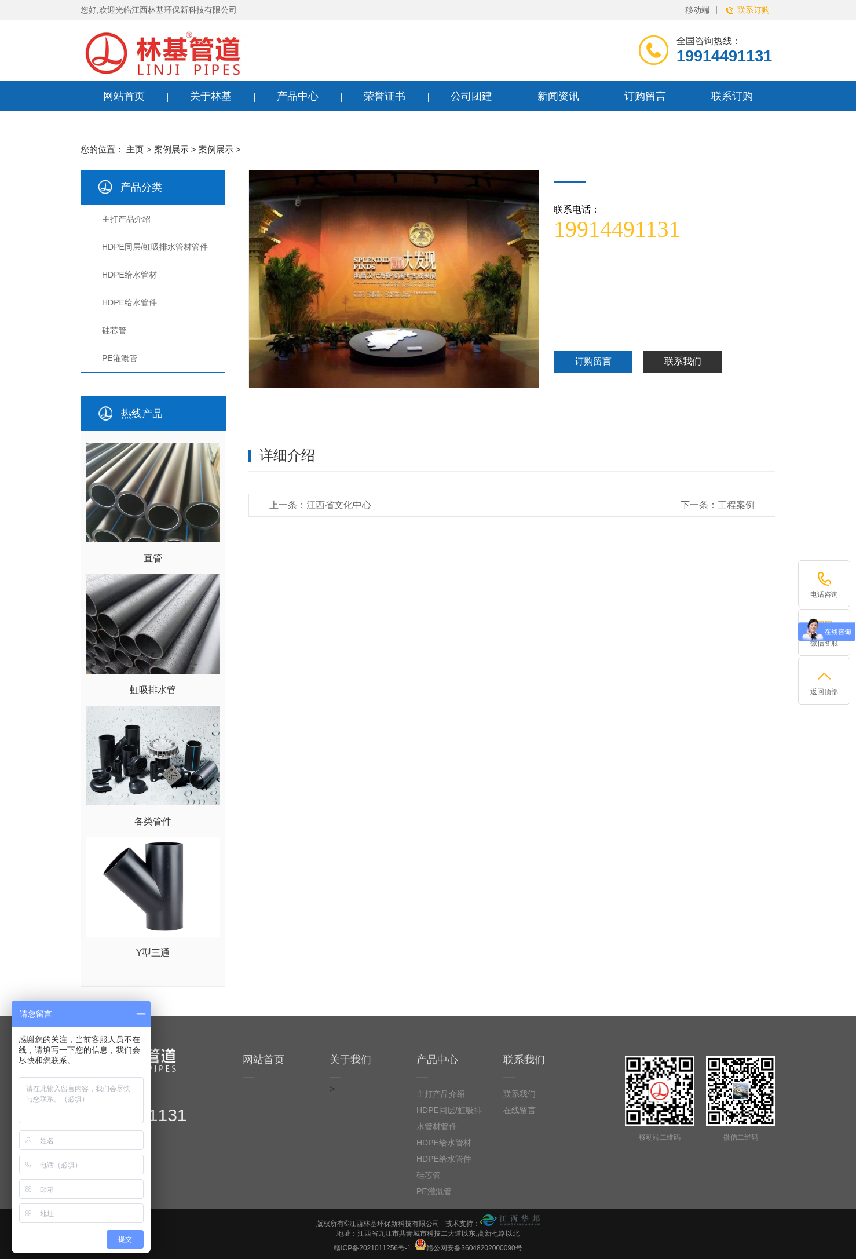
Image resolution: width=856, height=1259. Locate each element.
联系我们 (682, 361)
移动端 (697, 9)
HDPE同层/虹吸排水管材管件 (155, 246)
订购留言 (593, 361)
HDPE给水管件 (129, 302)
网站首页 (124, 96)
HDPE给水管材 (129, 274)
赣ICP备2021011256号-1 (372, 1248)
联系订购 (748, 9)
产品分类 (141, 187)
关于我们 (350, 1059)
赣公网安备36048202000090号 (468, 1244)
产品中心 (437, 1059)
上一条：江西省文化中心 (320, 505)
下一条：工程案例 (718, 505)
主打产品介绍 (126, 219)
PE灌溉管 (119, 358)
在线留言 (519, 1110)
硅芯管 (114, 330)
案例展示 (171, 149)
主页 (135, 149)
